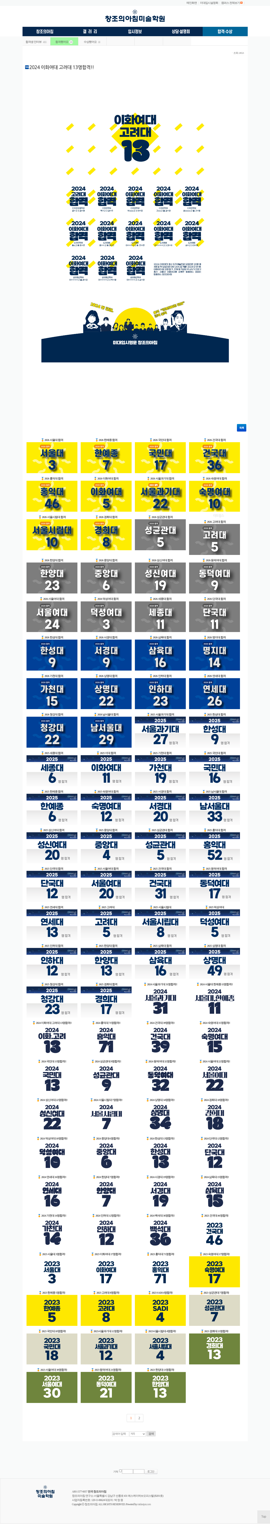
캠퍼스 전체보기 (230, 2)
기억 (115, 1471)
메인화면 (191, 2)
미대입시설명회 (209, 2)
